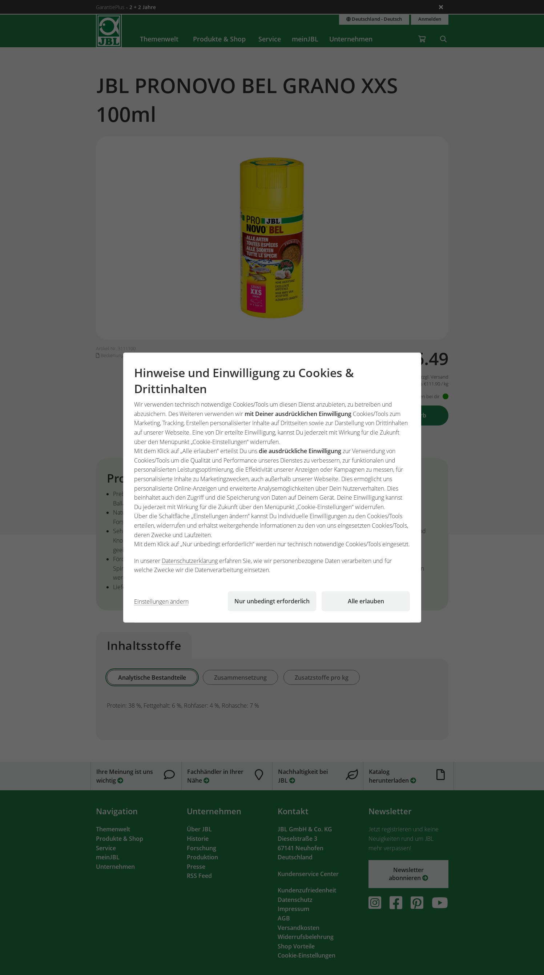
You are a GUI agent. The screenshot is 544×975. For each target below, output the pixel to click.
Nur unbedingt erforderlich (272, 601)
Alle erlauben (366, 601)
